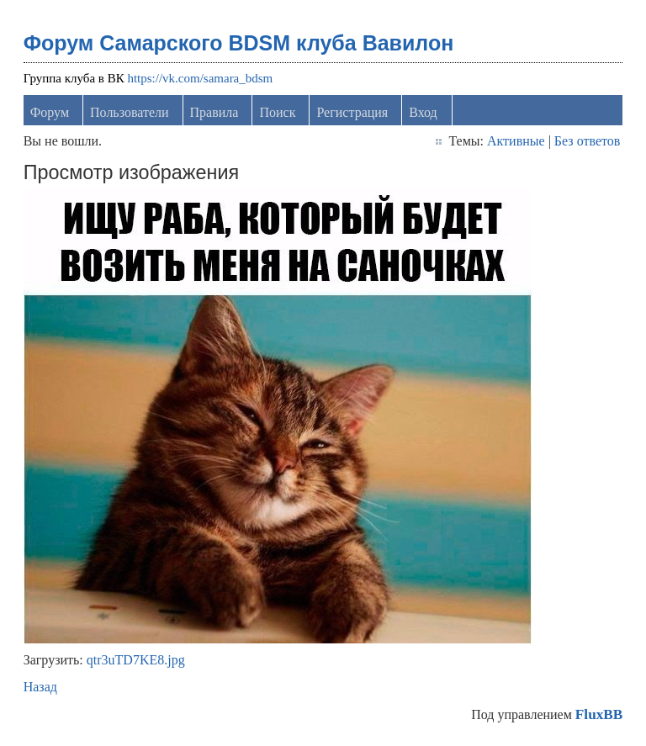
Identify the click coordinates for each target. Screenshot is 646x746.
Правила (214, 112)
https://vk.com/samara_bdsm (200, 78)
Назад (40, 687)
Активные (516, 141)
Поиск (277, 112)
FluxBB (598, 714)
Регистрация (352, 112)
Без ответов (587, 141)
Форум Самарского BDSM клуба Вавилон (239, 43)
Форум (49, 112)
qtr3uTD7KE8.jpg (136, 660)
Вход (423, 112)
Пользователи (129, 112)
